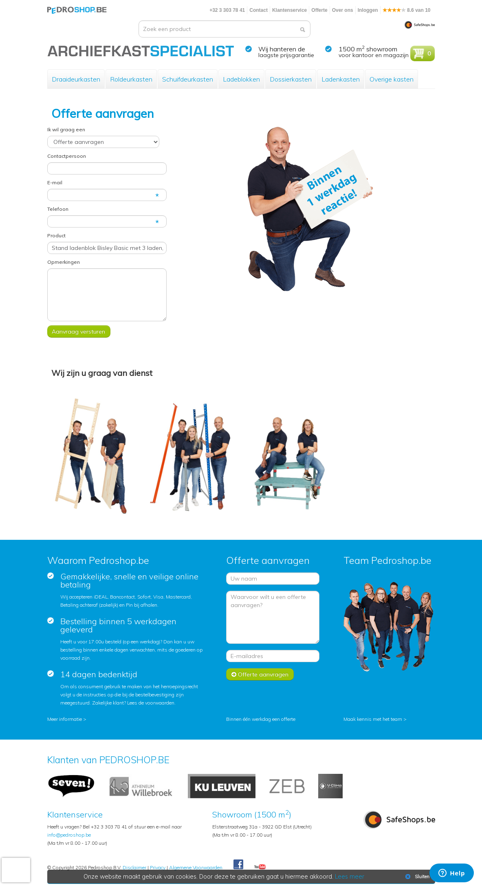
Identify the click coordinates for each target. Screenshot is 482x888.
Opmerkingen (63, 262)
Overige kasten (392, 79)
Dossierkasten (291, 79)
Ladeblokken (241, 79)
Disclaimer (134, 867)
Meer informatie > (66, 719)
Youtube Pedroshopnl (260, 867)
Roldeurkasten (131, 79)
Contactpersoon (66, 156)
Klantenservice (289, 10)
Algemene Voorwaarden (195, 867)
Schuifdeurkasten (187, 79)
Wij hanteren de (281, 49)
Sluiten (416, 877)
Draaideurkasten (76, 79)
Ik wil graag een (66, 129)
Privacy (157, 867)
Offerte (319, 10)
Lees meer (349, 876)
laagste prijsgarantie (286, 55)
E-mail (54, 182)
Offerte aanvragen (259, 674)
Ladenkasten (340, 79)
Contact (258, 10)
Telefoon (57, 209)
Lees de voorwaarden (150, 703)
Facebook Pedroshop (238, 864)
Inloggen (368, 10)
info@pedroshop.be (69, 835)
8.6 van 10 (407, 10)
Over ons (342, 10)
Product (56, 235)
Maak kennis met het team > (375, 719)
